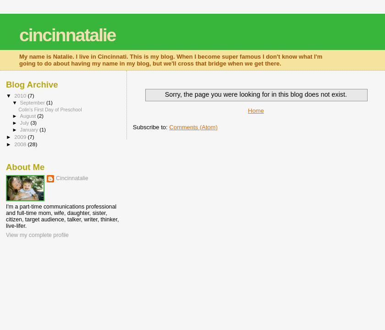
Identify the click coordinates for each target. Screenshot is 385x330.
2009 (21, 137)
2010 (21, 96)
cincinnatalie (67, 35)
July (25, 123)
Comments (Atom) (193, 127)
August (29, 116)
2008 (21, 144)
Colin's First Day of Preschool (50, 109)
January (30, 129)
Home (256, 110)
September (33, 102)
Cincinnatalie (72, 178)
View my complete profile (37, 235)
